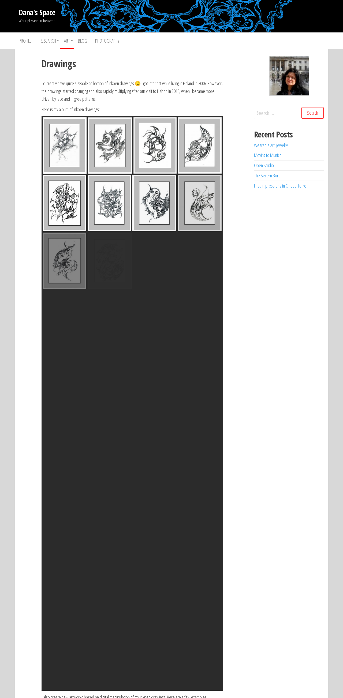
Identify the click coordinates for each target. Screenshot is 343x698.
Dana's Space (37, 12)
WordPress (168, 688)
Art (67, 41)
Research (48, 41)
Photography (107, 41)
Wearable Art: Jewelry (271, 145)
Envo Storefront (205, 688)
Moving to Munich (267, 155)
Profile (25, 41)
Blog (82, 41)
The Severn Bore (267, 175)
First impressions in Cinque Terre (280, 185)
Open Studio (264, 165)
